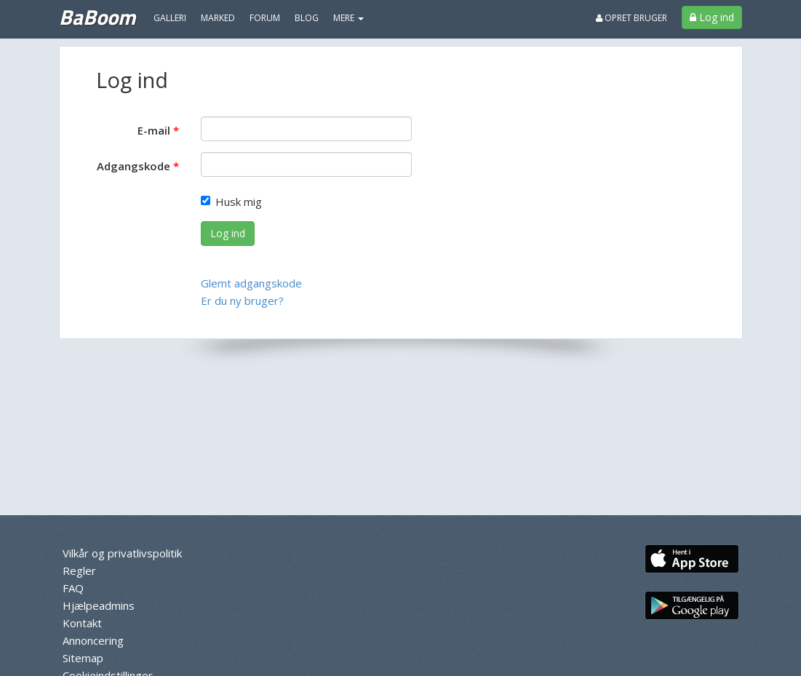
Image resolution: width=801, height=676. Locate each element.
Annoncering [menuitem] (93, 640)
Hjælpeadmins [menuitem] (99, 605)
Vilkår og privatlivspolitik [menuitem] (122, 553)
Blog (307, 18)
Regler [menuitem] (79, 570)
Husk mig (231, 201)
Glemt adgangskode (251, 283)
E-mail (154, 130)
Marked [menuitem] (218, 18)
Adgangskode (133, 166)
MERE (348, 18)
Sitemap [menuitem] (83, 658)
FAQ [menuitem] (73, 588)
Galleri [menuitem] (170, 18)
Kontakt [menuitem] (82, 623)
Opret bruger (631, 18)
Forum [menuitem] (265, 18)
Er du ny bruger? (242, 300)
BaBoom (97, 17)
